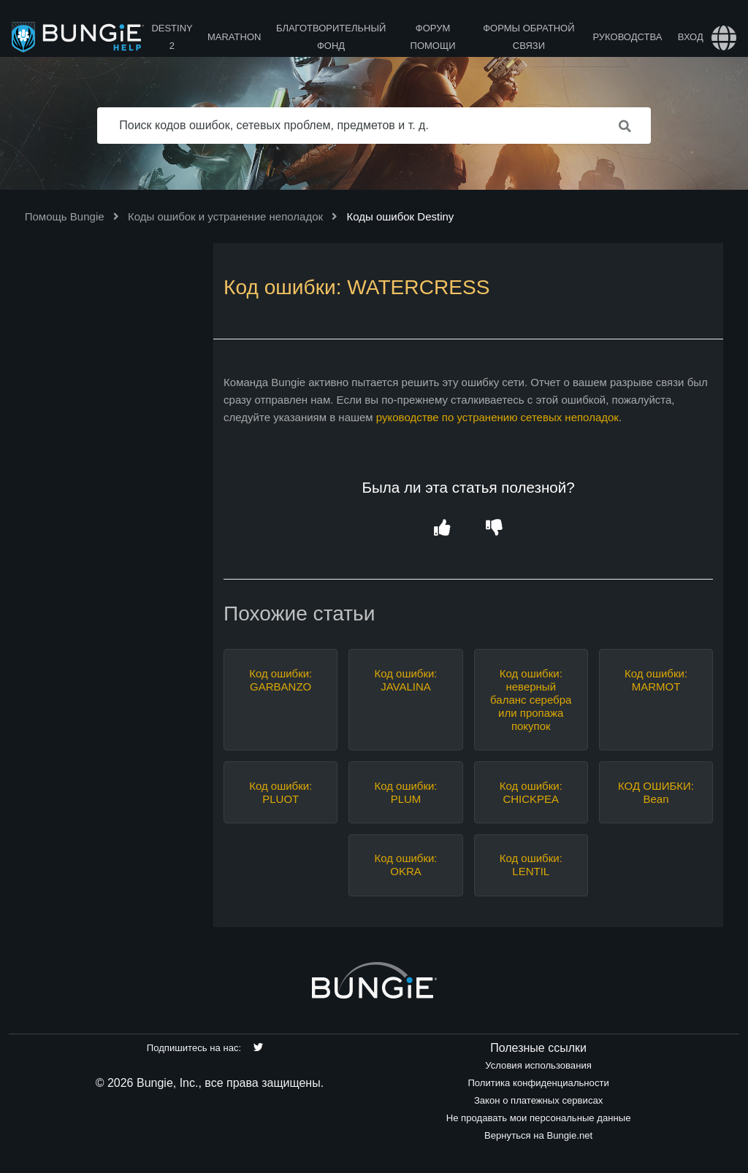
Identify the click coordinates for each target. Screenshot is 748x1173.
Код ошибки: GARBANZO (280, 680)
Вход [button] (690, 36)
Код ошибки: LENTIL (531, 864)
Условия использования (538, 1065)
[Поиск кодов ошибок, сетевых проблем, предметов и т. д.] (374, 125)
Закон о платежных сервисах (538, 1100)
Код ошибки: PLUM (405, 792)
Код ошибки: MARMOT (656, 680)
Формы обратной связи (528, 37)
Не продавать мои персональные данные (538, 1117)
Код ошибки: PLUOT (280, 792)
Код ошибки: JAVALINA (405, 680)
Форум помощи (433, 37)
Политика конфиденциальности (538, 1082)
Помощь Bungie (64, 216)
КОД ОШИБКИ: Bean (656, 792)
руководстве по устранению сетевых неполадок (497, 417)
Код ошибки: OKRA (405, 864)
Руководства (627, 36)
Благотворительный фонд (331, 37)
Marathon (234, 36)
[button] (442, 528)
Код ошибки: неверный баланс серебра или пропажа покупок (530, 699)
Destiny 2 (171, 37)
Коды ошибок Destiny (400, 216)
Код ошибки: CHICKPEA (531, 792)
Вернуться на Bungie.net (538, 1135)
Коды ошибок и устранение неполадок (225, 216)
